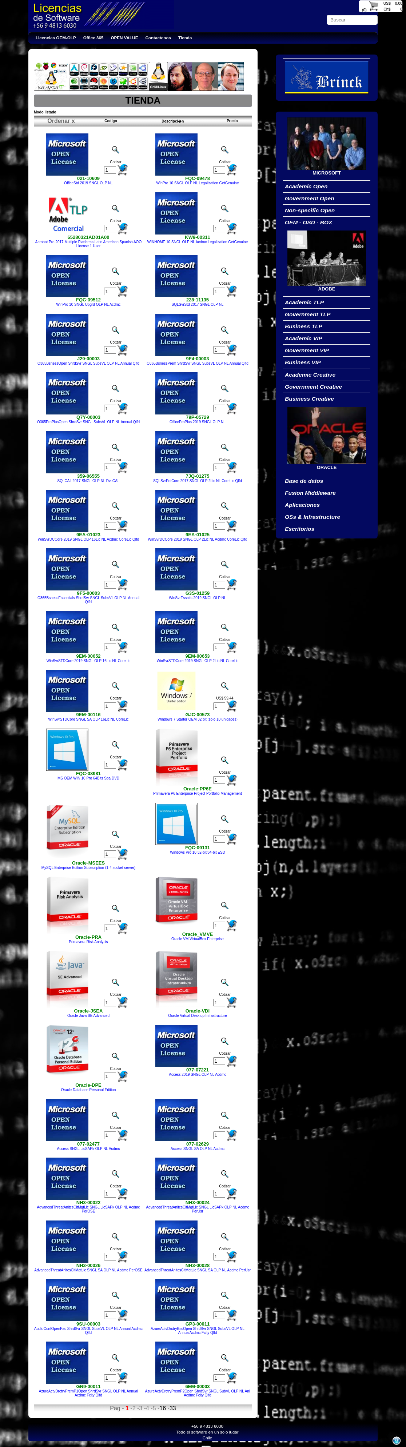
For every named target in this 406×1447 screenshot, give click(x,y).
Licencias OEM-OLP (56, 37)
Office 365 (93, 37)
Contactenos (158, 37)
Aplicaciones (302, 505)
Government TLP (307, 314)
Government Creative (313, 387)
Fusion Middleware (310, 493)
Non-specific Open (310, 210)
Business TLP (303, 326)
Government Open (309, 198)
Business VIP (303, 362)
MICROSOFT (327, 173)
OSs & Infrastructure (312, 517)
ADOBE (326, 289)
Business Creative (309, 399)
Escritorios (299, 529)
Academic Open (306, 186)
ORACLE (327, 467)
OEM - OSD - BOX (308, 222)
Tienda (185, 37)
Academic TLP (304, 302)
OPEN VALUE (124, 37)
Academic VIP (303, 338)
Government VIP (307, 350)
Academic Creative (310, 375)
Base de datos (304, 481)
